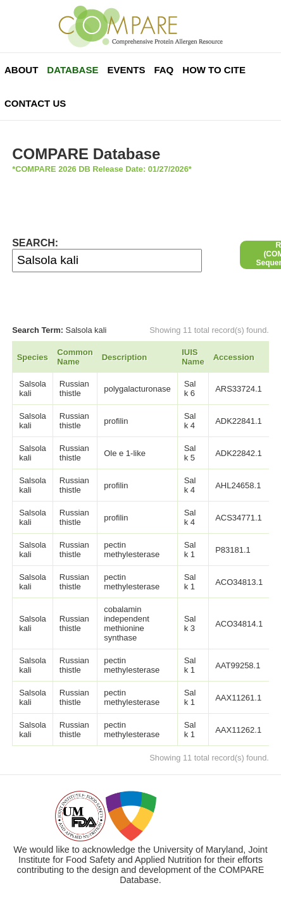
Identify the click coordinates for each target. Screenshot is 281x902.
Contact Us (35, 103)
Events (126, 69)
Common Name (74, 356)
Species (32, 357)
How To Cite (214, 69)
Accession (233, 357)
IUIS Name (193, 356)
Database (72, 69)
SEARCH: (35, 243)
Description (124, 357)
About (21, 69)
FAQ (163, 69)
